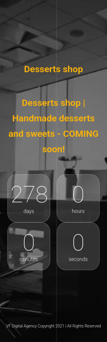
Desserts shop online (53, 37)
